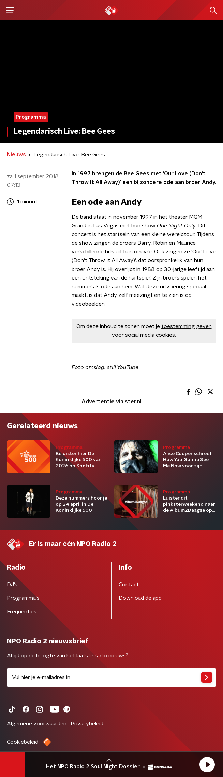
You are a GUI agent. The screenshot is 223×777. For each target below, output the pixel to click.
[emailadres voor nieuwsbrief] (111, 677)
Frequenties (21, 611)
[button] (207, 764)
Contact (129, 584)
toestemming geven (186, 326)
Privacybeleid (87, 723)
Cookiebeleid (22, 742)
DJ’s (12, 584)
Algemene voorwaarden (36, 723)
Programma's (23, 598)
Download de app (140, 598)
